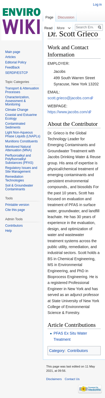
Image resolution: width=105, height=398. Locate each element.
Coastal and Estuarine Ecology (21, 116)
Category (56, 350)
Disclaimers (54, 379)
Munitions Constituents (21, 141)
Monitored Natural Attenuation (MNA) (18, 148)
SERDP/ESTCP (16, 73)
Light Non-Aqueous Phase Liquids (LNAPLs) (22, 134)
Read (47, 28)
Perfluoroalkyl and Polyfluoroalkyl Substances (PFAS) (19, 159)
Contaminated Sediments (15, 125)
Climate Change (16, 110)
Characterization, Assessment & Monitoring (17, 100)
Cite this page (15, 210)
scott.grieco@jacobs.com (69, 98)
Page (49, 17)
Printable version (17, 205)
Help (8, 231)
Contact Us (72, 379)
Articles (10, 57)
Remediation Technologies (14, 178)
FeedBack (12, 67)
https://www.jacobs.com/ (68, 112)
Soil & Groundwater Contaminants (19, 187)
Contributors (77, 350)
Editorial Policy (15, 62)
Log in (97, 4)
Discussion (66, 17)
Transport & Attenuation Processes (22, 90)
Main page (12, 52)
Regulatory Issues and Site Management (21, 169)
